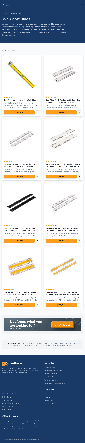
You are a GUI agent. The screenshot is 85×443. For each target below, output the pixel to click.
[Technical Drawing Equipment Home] (12, 4)
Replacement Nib (8, 406)
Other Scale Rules (8, 400)
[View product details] (37, 112)
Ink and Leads (7, 409)
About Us (47, 394)
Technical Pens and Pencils (11, 403)
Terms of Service (50, 403)
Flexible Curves (7, 397)
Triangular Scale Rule (52, 373)
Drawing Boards (50, 367)
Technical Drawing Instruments (55, 383)
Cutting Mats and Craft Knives (12, 394)
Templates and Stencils (52, 380)
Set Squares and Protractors (54, 370)
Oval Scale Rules (50, 377)
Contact (47, 397)
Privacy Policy (49, 400)
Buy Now (19, 112)
